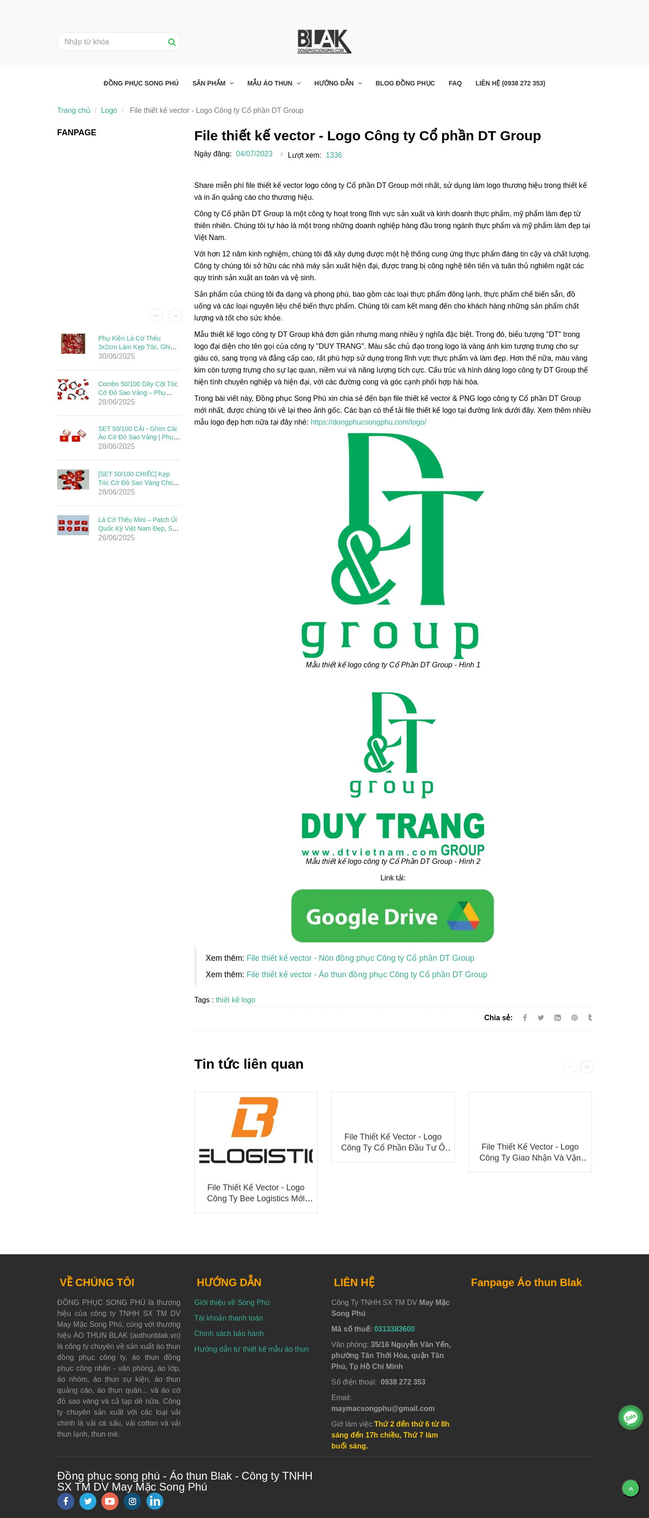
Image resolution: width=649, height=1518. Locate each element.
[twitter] (87, 1501)
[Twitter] (540, 1018)
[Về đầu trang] (631, 1488)
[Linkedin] (557, 1018)
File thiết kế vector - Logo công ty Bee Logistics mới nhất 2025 (256, 1198)
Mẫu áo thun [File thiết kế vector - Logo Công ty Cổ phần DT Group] (270, 83)
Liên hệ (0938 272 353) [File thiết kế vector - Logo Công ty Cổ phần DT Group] (510, 83)
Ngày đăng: (213, 154)
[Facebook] (525, 1018)
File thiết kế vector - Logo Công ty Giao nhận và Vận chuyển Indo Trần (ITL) (530, 1157)
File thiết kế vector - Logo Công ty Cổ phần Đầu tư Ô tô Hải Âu (393, 1147)
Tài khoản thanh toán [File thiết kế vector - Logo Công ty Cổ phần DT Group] (228, 1318)
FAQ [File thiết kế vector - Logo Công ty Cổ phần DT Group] (455, 83)
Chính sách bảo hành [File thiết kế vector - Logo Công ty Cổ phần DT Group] (229, 1333)
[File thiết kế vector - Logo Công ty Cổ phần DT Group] (393, 915)
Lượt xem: (304, 155)
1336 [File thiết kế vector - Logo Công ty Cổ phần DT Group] (334, 155)
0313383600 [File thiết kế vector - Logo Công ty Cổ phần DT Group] (394, 1329)
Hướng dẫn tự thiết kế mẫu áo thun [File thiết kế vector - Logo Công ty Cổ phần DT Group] (251, 1349)
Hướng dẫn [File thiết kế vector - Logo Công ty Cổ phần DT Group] (335, 83)
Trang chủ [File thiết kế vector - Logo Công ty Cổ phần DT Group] (73, 110)
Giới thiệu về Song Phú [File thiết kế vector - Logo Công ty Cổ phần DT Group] (232, 1302)
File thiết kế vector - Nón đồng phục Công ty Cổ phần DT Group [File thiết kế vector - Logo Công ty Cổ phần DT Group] (360, 958)
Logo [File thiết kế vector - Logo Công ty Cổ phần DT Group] (109, 110)
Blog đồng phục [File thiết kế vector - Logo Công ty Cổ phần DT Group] (405, 83)
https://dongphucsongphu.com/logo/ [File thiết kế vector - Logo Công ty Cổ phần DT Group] (368, 422)
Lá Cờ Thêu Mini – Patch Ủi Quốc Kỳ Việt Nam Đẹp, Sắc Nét (138, 528)
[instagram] (132, 1501)
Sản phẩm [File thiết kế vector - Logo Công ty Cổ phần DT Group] (209, 83)
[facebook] (65, 1501)
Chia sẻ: (498, 1018)
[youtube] (110, 1501)
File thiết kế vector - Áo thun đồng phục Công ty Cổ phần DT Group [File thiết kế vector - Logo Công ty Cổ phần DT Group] (366, 974)
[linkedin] (155, 1501)
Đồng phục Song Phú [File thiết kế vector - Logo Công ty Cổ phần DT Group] (141, 83)
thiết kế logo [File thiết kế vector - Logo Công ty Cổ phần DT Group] (235, 1000)
